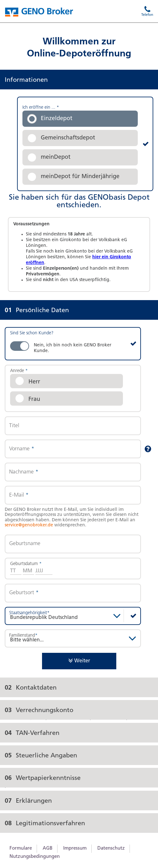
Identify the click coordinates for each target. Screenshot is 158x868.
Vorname (21, 449)
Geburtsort (24, 592)
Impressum (75, 848)
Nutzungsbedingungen (34, 856)
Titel (14, 425)
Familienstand (23, 635)
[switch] (73, 343)
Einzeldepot (56, 119)
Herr (34, 382)
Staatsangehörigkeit (29, 613)
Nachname (23, 472)
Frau (34, 399)
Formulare (20, 848)
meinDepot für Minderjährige (80, 177)
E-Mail (18, 495)
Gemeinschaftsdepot (68, 138)
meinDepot (55, 157)
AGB (47, 848)
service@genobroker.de (29, 525)
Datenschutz (111, 848)
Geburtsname (24, 543)
